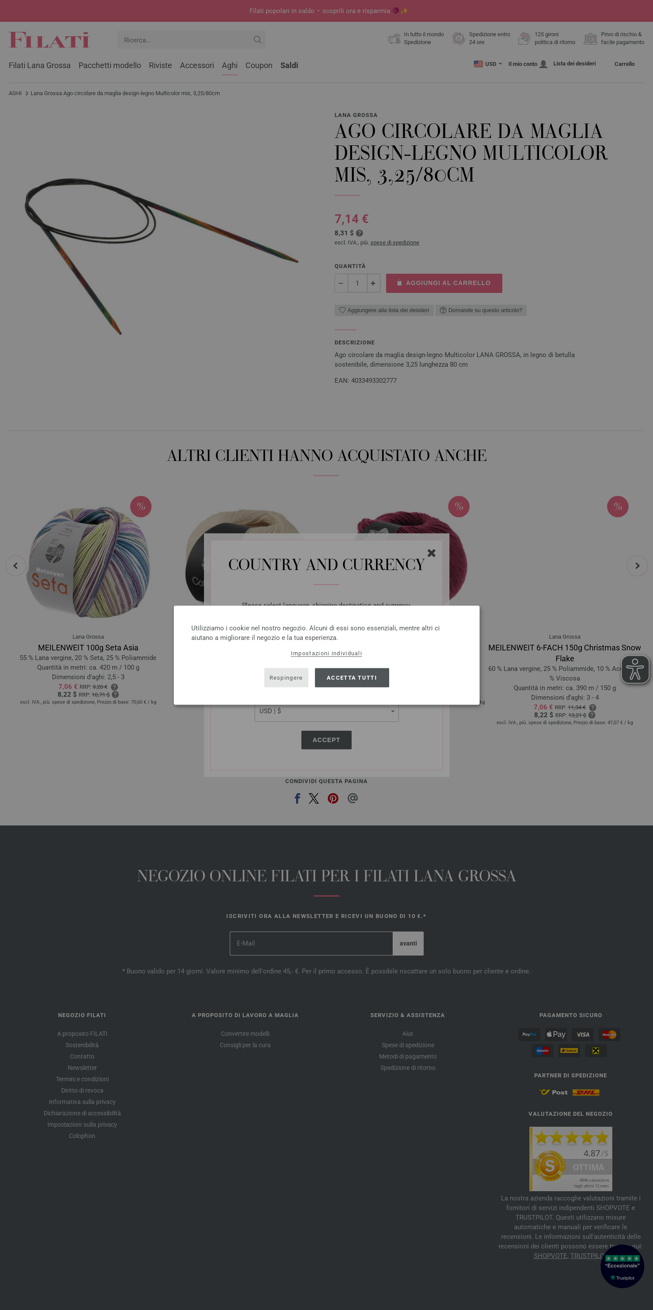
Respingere (286, 677)
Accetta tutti (352, 677)
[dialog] (327, 655)
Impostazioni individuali (326, 653)
